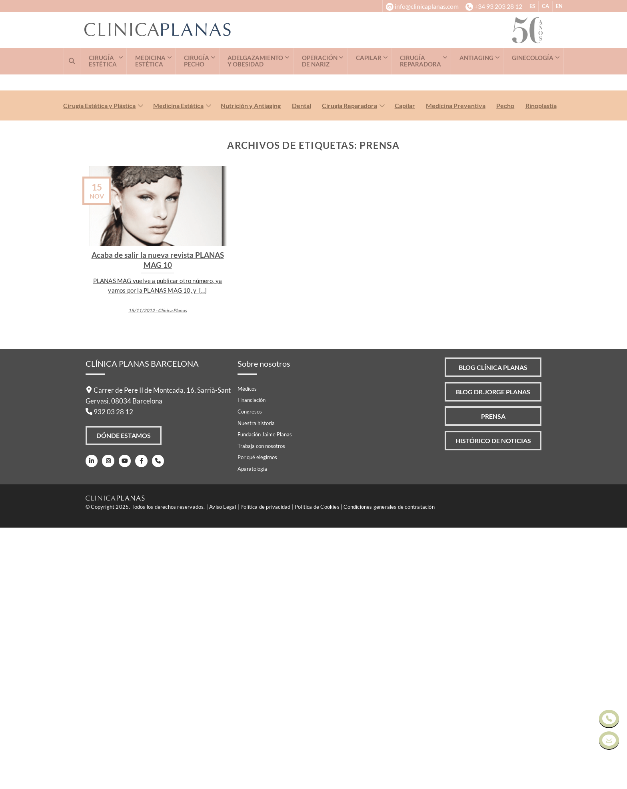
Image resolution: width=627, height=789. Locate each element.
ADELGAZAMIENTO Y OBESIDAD (255, 61)
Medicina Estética (178, 367)
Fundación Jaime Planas (265, 696)
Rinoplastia (541, 367)
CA (545, 6)
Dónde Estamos (124, 697)
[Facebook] (140, 723)
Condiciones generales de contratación (388, 768)
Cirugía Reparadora (349, 367)
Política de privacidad (265, 768)
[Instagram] (107, 723)
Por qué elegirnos (257, 719)
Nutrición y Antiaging (251, 367)
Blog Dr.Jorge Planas (492, 654)
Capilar (405, 367)
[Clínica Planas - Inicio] (298, 30)
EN (559, 6)
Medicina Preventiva (455, 367)
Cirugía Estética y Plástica (99, 367)
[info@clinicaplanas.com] (422, 6)
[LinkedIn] (91, 723)
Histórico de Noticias (493, 704)
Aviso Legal (222, 768)
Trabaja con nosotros (261, 708)
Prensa (493, 679)
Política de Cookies (317, 768)
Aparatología (252, 730)
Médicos (247, 650)
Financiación (252, 662)
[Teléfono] (156, 723)
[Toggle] (139, 368)
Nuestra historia (256, 684)
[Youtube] (124, 723)
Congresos (250, 673)
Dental (301, 367)
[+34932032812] (493, 6)
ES (532, 6)
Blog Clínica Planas (492, 629)
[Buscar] (72, 61)
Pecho (505, 367)
